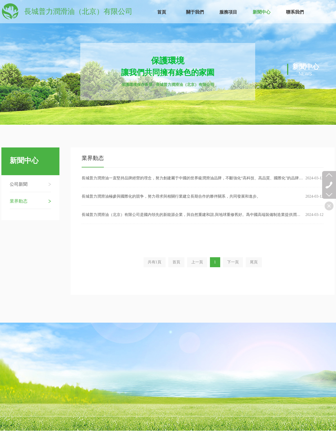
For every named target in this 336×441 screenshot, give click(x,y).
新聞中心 (24, 161)
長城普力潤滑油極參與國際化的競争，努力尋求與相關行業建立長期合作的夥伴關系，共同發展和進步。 (171, 197)
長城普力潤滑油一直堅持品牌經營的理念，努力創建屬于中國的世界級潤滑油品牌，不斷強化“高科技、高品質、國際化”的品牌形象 (193, 179)
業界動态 (93, 159)
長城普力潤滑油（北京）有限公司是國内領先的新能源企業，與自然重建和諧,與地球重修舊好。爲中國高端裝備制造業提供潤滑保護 (193, 215)
